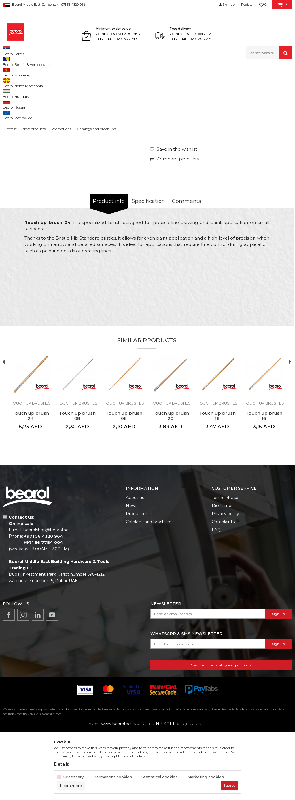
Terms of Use (225, 565)
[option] (93, 145)
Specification (148, 269)
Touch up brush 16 (264, 484)
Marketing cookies (205, 777)
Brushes (107, 72)
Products (25, 72)
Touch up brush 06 (124, 484)
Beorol (8, 72)
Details (61, 764)
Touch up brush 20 (170, 484)
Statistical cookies (159, 777)
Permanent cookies (112, 777)
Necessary (73, 777)
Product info (109, 269)
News (131, 573)
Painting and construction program (67, 72)
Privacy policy (225, 581)
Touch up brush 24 (30, 484)
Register (247, 5)
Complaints (223, 589)
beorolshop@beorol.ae (46, 598)
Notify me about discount (266, 178)
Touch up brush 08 (77, 484)
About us (135, 565)
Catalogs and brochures (149, 589)
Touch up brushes (132, 72)
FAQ (216, 598)
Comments (186, 269)
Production (137, 581)
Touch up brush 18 (217, 484)
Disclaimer (222, 573)
